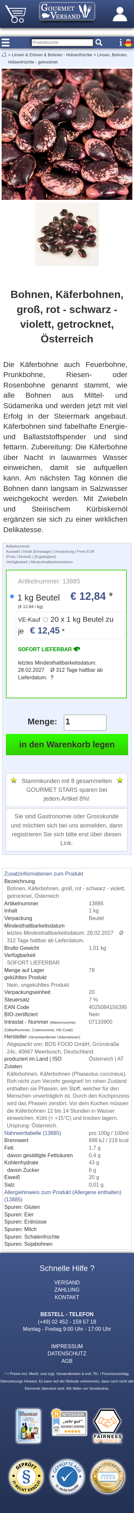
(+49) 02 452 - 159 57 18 (67, 1322)
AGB (67, 1361)
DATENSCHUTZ (67, 1353)
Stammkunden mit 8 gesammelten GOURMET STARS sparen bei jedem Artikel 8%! (67, 790)
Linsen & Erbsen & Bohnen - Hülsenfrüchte (52, 54)
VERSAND (67, 1282)
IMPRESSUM (67, 1346)
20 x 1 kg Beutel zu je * (65, 625)
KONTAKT (67, 1297)
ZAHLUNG (67, 1290)
